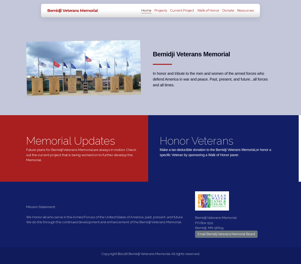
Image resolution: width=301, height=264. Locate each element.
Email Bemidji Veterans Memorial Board (226, 234)
